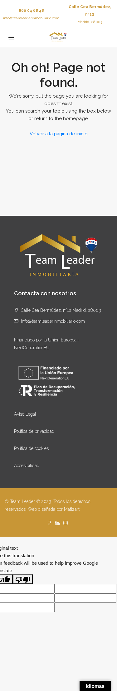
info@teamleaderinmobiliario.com (31, 18)
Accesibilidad (26, 465)
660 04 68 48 (31, 10)
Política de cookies (31, 448)
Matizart (72, 509)
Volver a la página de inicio (59, 134)
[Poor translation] (23, 579)
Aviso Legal (25, 414)
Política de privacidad (34, 431)
